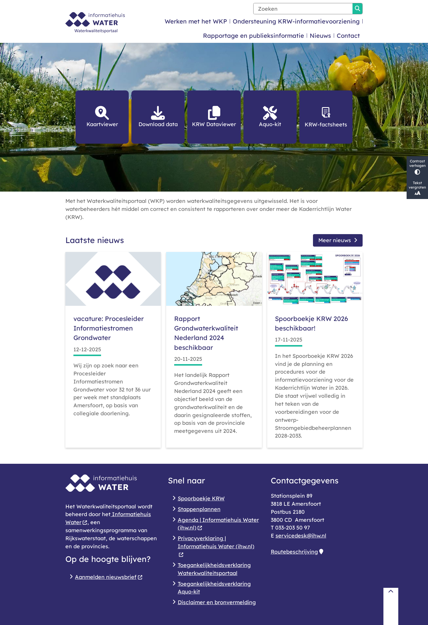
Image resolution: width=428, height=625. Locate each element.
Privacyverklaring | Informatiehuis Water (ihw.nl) (216, 546)
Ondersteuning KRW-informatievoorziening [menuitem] (296, 21)
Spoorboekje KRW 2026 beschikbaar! (311, 323)
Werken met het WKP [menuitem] (196, 21)
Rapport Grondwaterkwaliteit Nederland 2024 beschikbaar (206, 332)
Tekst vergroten (417, 188)
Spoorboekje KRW (201, 498)
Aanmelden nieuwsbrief (108, 577)
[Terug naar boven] (390, 606)
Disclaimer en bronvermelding (217, 602)
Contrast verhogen (417, 167)
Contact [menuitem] (348, 35)
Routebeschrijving (297, 551)
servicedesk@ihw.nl (301, 535)
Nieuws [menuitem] (320, 35)
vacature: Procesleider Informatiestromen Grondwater (108, 328)
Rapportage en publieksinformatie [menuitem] (253, 35)
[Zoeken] (303, 8)
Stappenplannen (199, 509)
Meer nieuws (337, 240)
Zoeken (357, 8)
